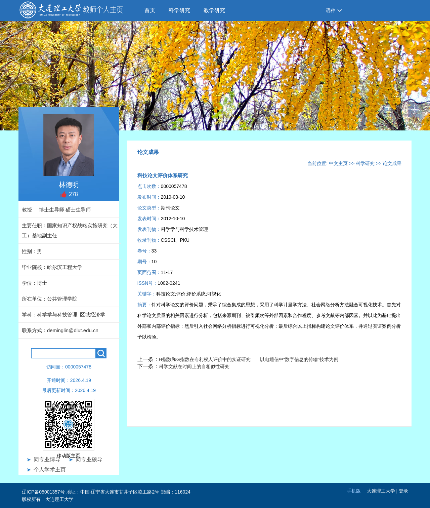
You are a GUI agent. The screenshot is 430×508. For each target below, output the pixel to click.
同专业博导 (47, 459)
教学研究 (214, 10)
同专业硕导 (89, 459)
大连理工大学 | (383, 491)
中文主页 (338, 163)
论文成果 (392, 163)
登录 (403, 491)
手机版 (354, 491)
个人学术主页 (50, 469)
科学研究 (179, 10)
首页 (149, 10)
